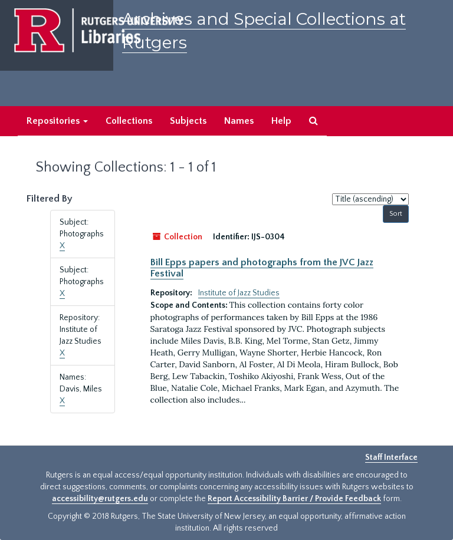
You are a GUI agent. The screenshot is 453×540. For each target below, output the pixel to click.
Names (239, 121)
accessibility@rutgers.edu (100, 498)
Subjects (188, 121)
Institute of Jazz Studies (239, 293)
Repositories (57, 121)
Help (281, 121)
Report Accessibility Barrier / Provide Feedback (294, 498)
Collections (129, 121)
